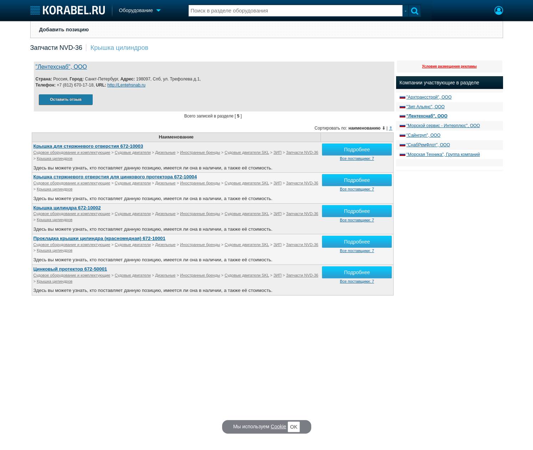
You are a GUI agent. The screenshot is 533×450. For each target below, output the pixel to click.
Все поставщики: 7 (357, 158)
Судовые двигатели (133, 152)
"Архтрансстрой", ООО (429, 97)
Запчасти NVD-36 (56, 47)
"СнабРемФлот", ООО (428, 144)
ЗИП (277, 152)
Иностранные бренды (200, 152)
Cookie (278, 426)
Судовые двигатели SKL (247, 152)
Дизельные (165, 152)
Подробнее (357, 149)
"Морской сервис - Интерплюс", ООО (443, 125)
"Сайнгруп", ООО (423, 135)
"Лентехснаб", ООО (61, 67)
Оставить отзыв (65, 99)
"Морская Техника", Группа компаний (443, 154)
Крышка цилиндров (119, 47)
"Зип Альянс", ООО (425, 106)
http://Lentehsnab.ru (126, 85)
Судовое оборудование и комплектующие (72, 152)
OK (293, 427)
